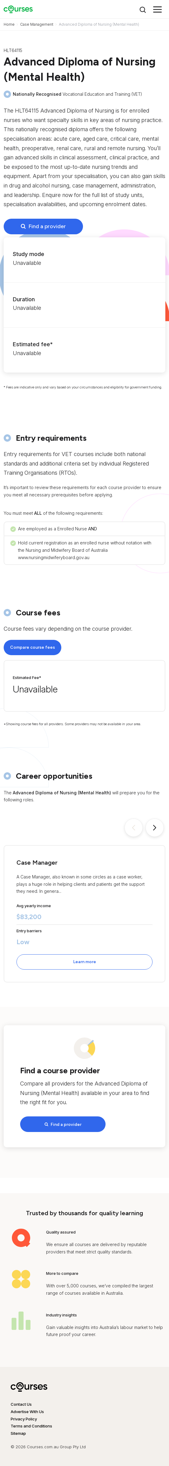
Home (9, 24)
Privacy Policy (24, 1418)
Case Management (36, 24)
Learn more (84, 961)
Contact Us (21, 1404)
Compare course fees (32, 647)
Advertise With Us (27, 1411)
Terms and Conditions (31, 1425)
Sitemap (18, 1433)
